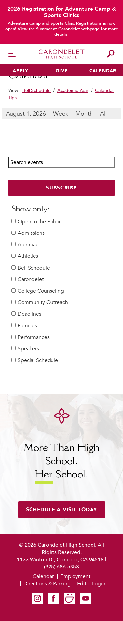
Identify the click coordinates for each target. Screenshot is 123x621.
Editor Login (91, 583)
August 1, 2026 (26, 114)
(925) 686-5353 (61, 566)
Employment (75, 576)
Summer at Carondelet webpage (67, 29)
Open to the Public (36, 222)
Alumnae (25, 245)
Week (60, 114)
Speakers (25, 349)
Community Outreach (39, 302)
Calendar (102, 71)
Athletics (24, 256)
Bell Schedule (36, 90)
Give (62, 71)
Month (84, 114)
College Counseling (37, 291)
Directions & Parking (47, 583)
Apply (20, 71)
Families (24, 326)
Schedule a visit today (61, 509)
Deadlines (26, 314)
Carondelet (27, 280)
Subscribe (61, 187)
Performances (30, 337)
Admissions (28, 233)
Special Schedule (34, 360)
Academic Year (72, 90)
